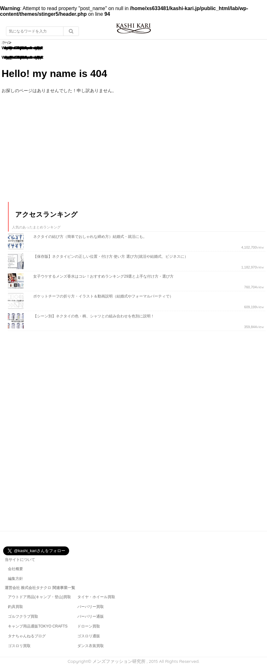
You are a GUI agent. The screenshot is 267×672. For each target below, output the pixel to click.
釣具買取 (15, 606)
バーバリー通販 (90, 616)
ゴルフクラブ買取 (23, 616)
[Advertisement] (55, 153)
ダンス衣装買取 (90, 646)
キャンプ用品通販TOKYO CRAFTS (38, 626)
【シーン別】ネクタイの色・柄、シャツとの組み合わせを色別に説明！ (93, 316)
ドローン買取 (88, 626)
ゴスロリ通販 (88, 636)
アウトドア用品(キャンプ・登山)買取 (39, 597)
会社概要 (15, 569)
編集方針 (15, 578)
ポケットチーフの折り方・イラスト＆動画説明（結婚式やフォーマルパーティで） (103, 296)
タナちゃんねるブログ (27, 636)
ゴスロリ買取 (19, 646)
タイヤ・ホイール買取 (96, 597)
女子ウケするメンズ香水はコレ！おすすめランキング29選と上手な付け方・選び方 (103, 276)
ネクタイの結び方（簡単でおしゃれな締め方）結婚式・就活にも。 (90, 236)
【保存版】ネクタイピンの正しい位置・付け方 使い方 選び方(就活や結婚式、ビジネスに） (110, 256)
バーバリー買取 (90, 606)
